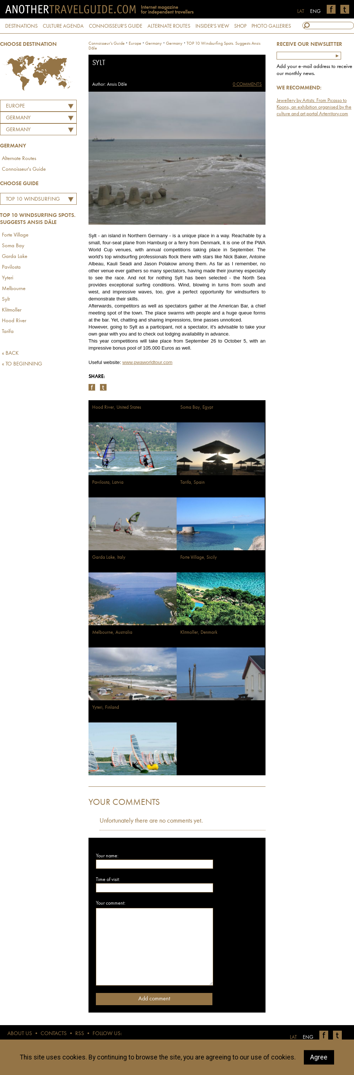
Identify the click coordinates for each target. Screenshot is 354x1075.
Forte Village (15, 235)
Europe (15, 106)
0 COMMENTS (247, 84)
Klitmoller (11, 310)
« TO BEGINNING (22, 364)
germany (153, 43)
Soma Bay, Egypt (196, 407)
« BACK (10, 353)
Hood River (14, 321)
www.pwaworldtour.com (147, 362)
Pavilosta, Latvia (108, 482)
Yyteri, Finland (105, 707)
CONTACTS (54, 1034)
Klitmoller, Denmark (198, 632)
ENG (315, 11)
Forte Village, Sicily (198, 557)
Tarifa (8, 331)
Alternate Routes (19, 158)
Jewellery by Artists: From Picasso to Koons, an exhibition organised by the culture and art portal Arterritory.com (314, 107)
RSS (79, 1034)
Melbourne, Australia (112, 632)
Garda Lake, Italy (108, 557)
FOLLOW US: (107, 1034)
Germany (18, 130)
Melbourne (13, 289)
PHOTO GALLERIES (271, 26)
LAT (300, 11)
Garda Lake (14, 256)
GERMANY (18, 118)
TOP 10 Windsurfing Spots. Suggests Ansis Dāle (31, 200)
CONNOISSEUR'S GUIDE (115, 26)
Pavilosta (11, 267)
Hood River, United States (116, 407)
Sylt (6, 299)
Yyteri (7, 278)
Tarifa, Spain (192, 482)
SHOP (240, 26)
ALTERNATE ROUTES (169, 26)
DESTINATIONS (21, 26)
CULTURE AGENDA (63, 26)
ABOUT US (19, 1034)
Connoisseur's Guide (24, 169)
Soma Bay (13, 246)
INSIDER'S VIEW (212, 26)
